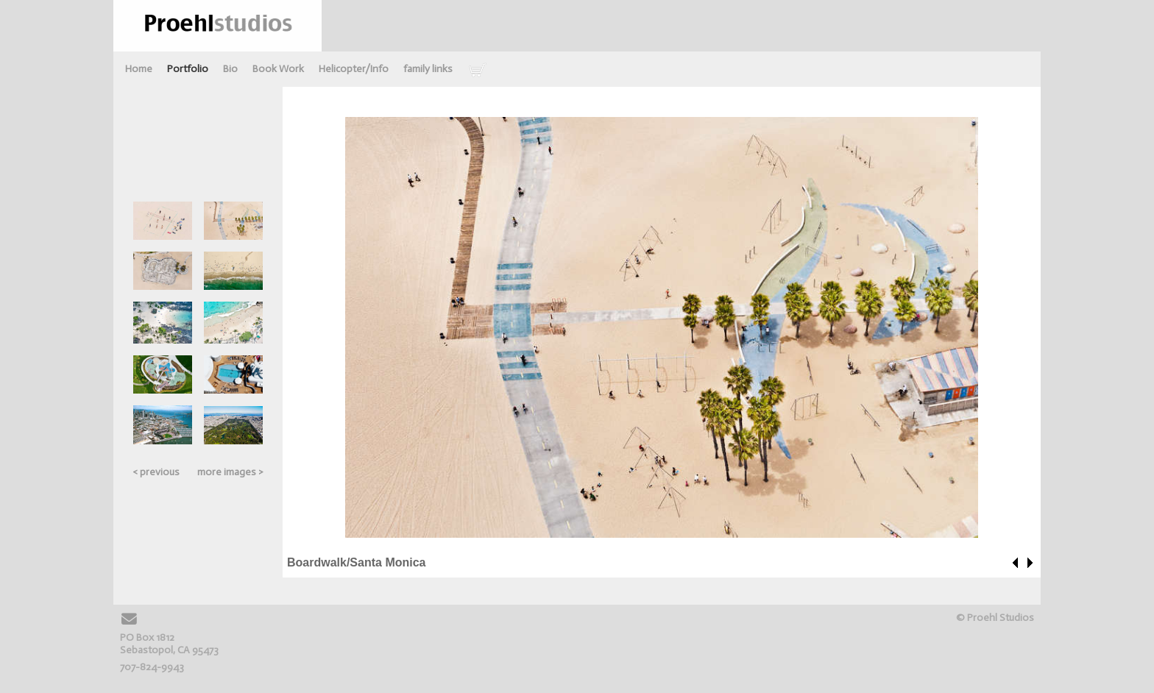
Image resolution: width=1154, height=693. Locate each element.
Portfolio (187, 69)
